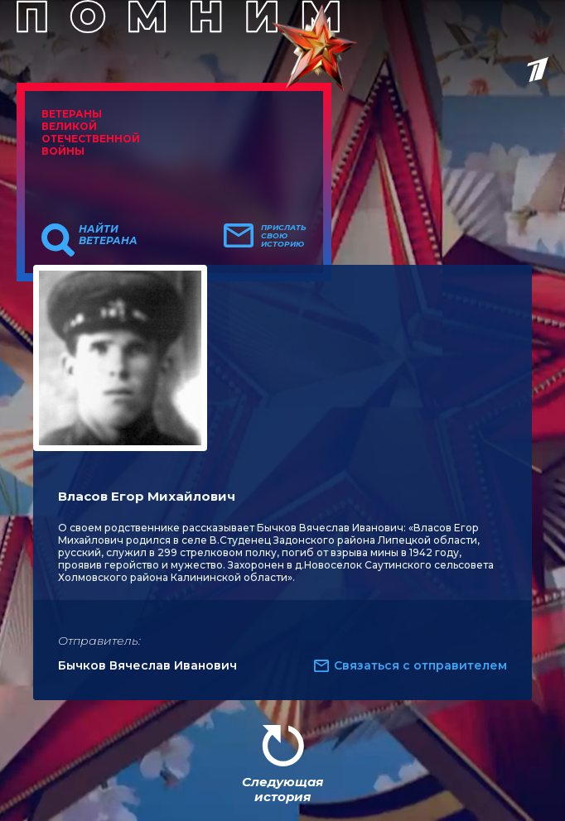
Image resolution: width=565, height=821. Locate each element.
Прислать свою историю (284, 235)
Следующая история (282, 789)
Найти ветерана (108, 235)
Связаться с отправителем (420, 665)
